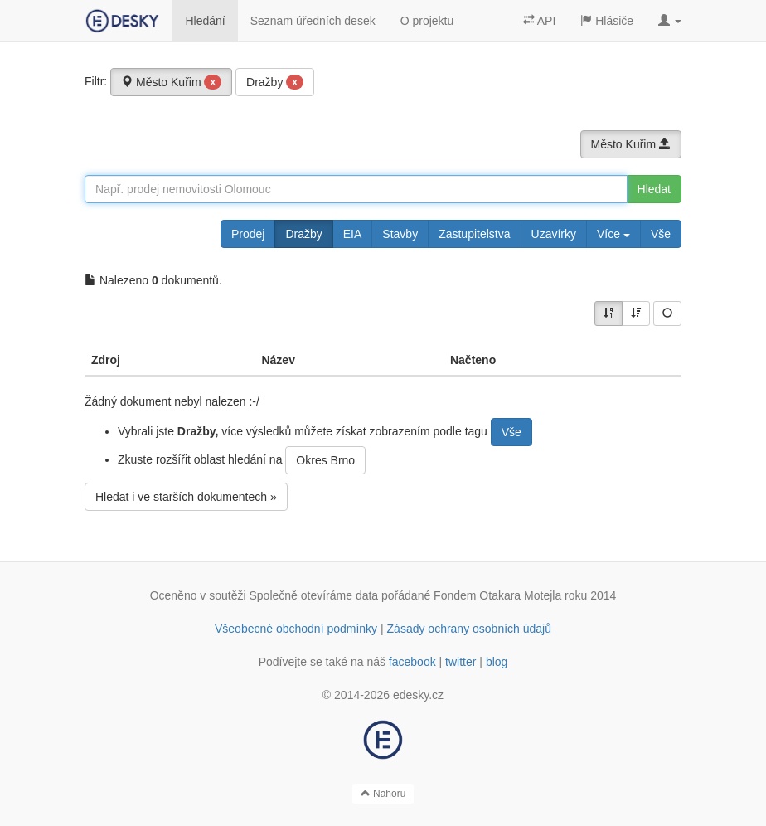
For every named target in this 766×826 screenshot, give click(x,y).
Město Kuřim (171, 82)
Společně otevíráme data (314, 595)
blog (496, 661)
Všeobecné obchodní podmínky (296, 628)
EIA (352, 234)
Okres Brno (325, 460)
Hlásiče (606, 20)
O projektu (427, 20)
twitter (460, 661)
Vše (661, 234)
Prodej (247, 234)
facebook (412, 661)
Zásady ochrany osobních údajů (469, 628)
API (539, 20)
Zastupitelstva (474, 234)
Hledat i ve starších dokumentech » (186, 496)
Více (613, 234)
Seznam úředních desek (313, 20)
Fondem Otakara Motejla (497, 595)
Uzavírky (553, 234)
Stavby (400, 234)
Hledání (205, 20)
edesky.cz (418, 695)
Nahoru (383, 793)
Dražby (274, 82)
